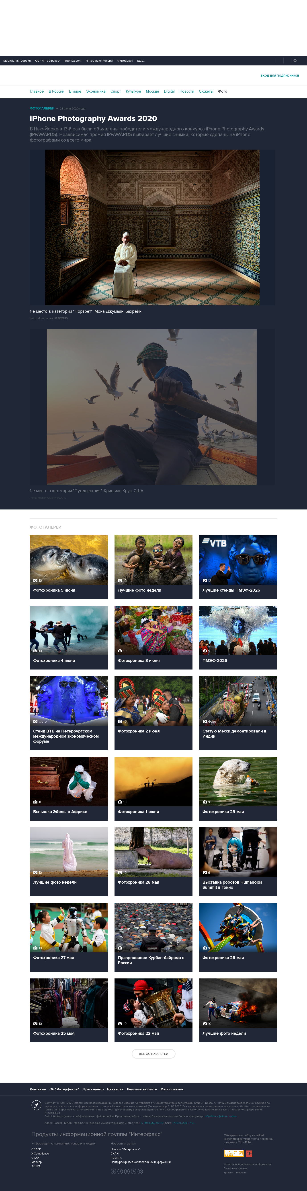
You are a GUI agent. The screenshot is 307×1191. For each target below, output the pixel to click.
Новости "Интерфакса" (125, 1149)
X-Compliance (40, 1153)
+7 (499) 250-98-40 (152, 1123)
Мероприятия (171, 1089)
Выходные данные (236, 1168)
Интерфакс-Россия (99, 61)
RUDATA (116, 1158)
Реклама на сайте (142, 1089)
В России (56, 91)
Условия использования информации (248, 1164)
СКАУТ (36, 1158)
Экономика (96, 91)
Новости (187, 91)
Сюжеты (206, 91)
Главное (37, 91)
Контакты (38, 1089)
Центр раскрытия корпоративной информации (141, 1162)
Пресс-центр (93, 1089)
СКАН (115, 1153)
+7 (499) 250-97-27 (183, 1123)
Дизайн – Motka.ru (235, 1172)
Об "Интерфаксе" (47, 61)
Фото (222, 91)
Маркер (36, 1162)
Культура (133, 91)
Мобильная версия (17, 61)
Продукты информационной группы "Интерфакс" (96, 1134)
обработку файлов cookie (221, 1116)
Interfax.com (73, 61)
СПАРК (36, 1149)
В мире (75, 91)
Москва (152, 91)
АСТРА (36, 1166)
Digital (169, 91)
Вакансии (115, 1089)
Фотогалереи (42, 108)
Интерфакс (153, 75)
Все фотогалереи (153, 1054)
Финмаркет (125, 61)
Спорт (116, 91)
